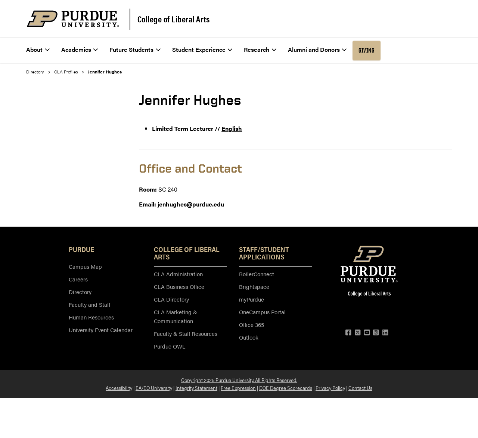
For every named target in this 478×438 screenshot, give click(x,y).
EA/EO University (154, 387)
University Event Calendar (101, 330)
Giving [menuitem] (366, 50)
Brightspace (254, 286)
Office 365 (251, 324)
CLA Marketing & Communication (175, 316)
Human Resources (91, 317)
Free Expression (238, 387)
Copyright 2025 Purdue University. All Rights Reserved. (239, 380)
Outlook (248, 337)
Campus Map (85, 266)
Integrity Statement (196, 387)
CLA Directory (171, 299)
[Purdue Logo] (73, 18)
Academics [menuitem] (79, 49)
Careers (78, 279)
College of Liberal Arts (173, 19)
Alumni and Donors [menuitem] (317, 49)
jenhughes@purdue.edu (191, 204)
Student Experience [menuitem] (202, 49)
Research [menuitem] (260, 49)
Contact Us (360, 387)
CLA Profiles (66, 71)
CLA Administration (178, 274)
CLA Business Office (179, 286)
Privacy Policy (330, 387)
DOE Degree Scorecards (285, 387)
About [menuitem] (38, 49)
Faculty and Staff (89, 304)
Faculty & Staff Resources (185, 333)
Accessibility (119, 387)
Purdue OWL (169, 346)
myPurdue (251, 299)
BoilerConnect (256, 274)
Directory (35, 71)
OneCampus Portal (262, 312)
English (231, 128)
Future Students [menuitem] (135, 49)
